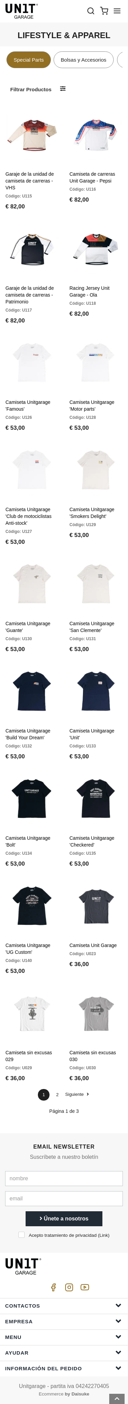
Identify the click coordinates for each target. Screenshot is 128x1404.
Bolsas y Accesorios (83, 60)
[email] (64, 1198)
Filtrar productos (31, 89)
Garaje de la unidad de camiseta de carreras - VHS (29, 180)
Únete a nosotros (64, 1218)
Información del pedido (63, 1368)
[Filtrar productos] (63, 89)
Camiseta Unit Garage (93, 945)
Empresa (63, 1321)
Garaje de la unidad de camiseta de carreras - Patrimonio (29, 294)
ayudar (63, 1352)
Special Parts (29, 60)
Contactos (63, 1305)
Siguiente (77, 1094)
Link (103, 1235)
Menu (63, 1336)
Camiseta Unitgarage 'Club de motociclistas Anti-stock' (28, 516)
